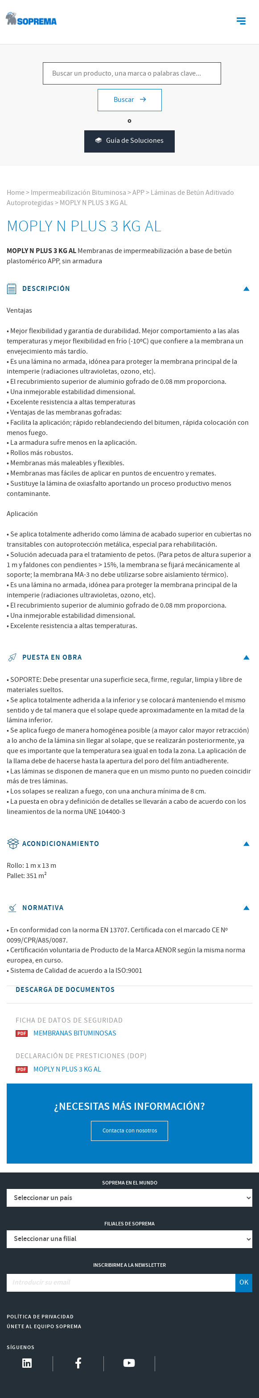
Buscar (130, 100)
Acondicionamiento (130, 844)
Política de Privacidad (40, 1317)
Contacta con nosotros (130, 1131)
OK (243, 1282)
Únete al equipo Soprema (44, 1326)
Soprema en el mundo (129, 1183)
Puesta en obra (130, 657)
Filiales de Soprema (129, 1224)
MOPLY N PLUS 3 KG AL (93, 203)
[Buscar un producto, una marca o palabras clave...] (132, 73)
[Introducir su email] (121, 1283)
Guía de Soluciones (129, 141)
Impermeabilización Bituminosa (78, 192)
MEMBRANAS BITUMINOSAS (66, 1033)
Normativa (130, 908)
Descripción (130, 289)
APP (138, 192)
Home (16, 192)
